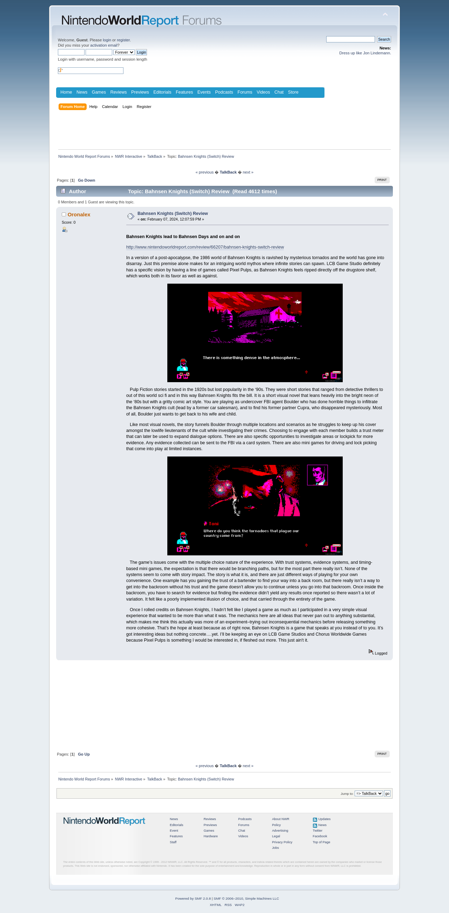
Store (293, 92)
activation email (103, 45)
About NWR (280, 819)
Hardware (210, 836)
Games (99, 92)
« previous (204, 172)
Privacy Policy (282, 842)
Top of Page (321, 842)
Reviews (118, 92)
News (81, 92)
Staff (173, 842)
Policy (276, 825)
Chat (278, 92)
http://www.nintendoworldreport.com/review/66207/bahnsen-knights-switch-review (205, 247)
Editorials (162, 92)
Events (204, 92)
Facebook (320, 836)
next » (248, 172)
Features (184, 92)
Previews (140, 92)
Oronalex (79, 214)
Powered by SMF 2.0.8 (193, 898)
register (123, 40)
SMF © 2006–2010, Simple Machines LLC (246, 898)
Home (66, 92)
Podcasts (224, 92)
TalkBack (228, 172)
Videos (263, 92)
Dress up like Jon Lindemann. (365, 53)
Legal (276, 836)
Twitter (318, 830)
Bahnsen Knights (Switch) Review (173, 213)
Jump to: (347, 794)
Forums (244, 92)
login (107, 40)
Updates (325, 819)
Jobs (275, 848)
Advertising (280, 830)
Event (174, 830)
